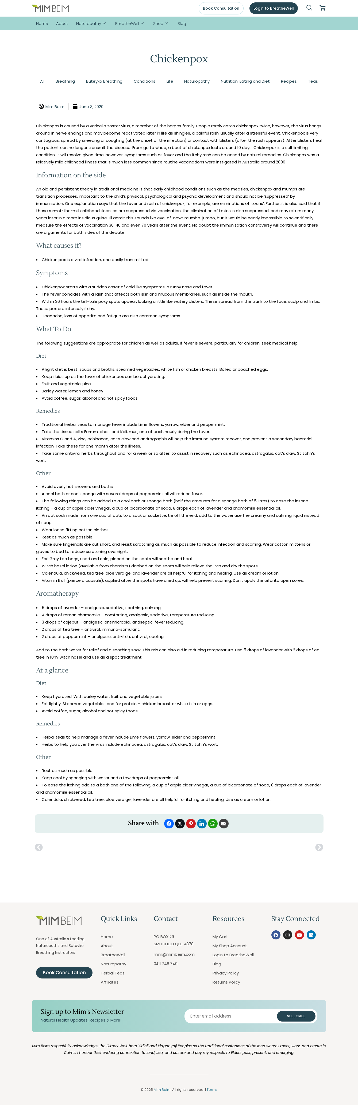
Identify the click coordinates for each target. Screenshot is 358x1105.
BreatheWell (129, 23)
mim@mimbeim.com (174, 954)
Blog (182, 23)
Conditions (144, 81)
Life (170, 81)
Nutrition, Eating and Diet (245, 81)
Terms (212, 1089)
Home (42, 23)
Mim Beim (162, 1089)
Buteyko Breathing (104, 81)
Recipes (289, 81)
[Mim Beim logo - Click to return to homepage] (50, 8)
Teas (313, 81)
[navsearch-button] (309, 8)
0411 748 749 (166, 963)
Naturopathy (91, 23)
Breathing (65, 81)
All (42, 81)
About (62, 23)
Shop (160, 23)
